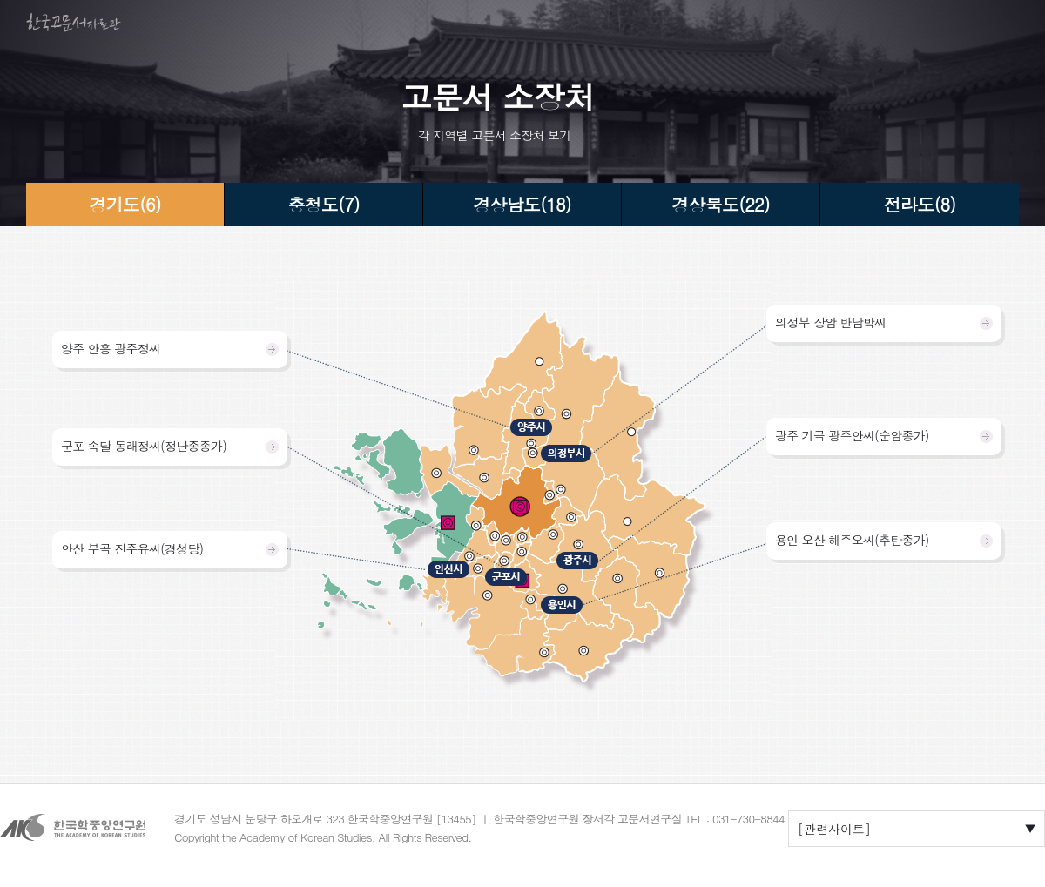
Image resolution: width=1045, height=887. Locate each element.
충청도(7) (323, 204)
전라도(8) (919, 204)
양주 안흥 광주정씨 (110, 348)
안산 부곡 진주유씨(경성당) (132, 548)
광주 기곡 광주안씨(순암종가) (852, 435)
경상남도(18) (522, 204)
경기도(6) (124, 204)
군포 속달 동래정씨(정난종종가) (143, 445)
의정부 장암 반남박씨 (831, 322)
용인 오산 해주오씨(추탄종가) (852, 539)
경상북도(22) (720, 204)
